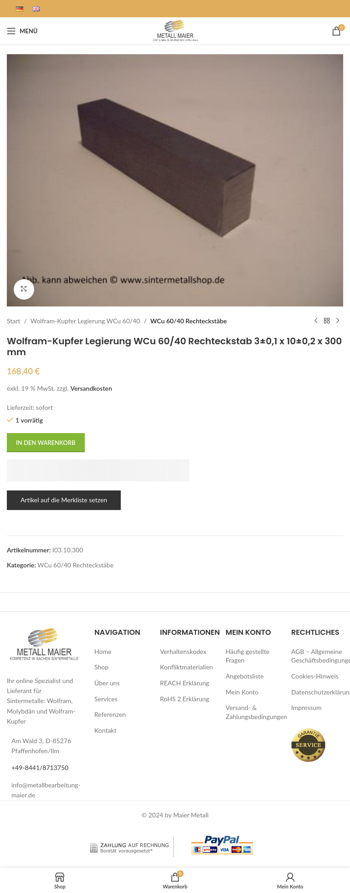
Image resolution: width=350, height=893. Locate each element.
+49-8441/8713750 (39, 767)
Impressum (306, 707)
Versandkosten (91, 388)
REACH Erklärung (184, 683)
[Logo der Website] (175, 30)
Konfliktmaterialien (186, 667)
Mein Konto (242, 692)
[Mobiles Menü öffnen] (22, 31)
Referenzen (110, 714)
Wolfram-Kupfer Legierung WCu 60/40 (85, 320)
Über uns (106, 683)
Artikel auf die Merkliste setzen (64, 500)
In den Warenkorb (46, 442)
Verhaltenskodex (183, 651)
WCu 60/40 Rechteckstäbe (188, 320)
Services (106, 699)
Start (13, 320)
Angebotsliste (245, 676)
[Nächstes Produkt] (337, 321)
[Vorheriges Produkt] (315, 321)
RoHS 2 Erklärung (184, 699)
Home (102, 651)
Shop (101, 667)
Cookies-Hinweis (315, 676)
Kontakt (105, 730)
